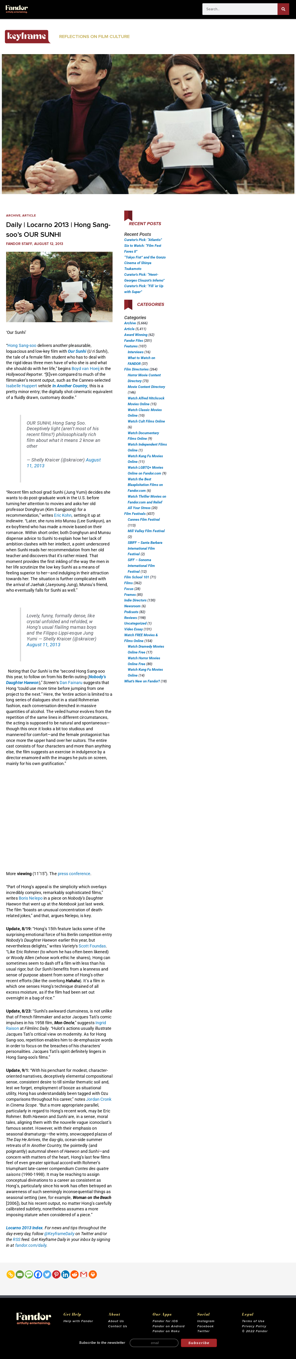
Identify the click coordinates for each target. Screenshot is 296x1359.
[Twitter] (47, 1274)
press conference (74, 873)
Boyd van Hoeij (85, 368)
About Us (116, 1321)
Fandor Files (133, 341)
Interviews (135, 352)
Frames (130, 595)
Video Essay (133, 629)
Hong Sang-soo (21, 345)
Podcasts (131, 612)
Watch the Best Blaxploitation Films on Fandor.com (145, 485)
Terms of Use (253, 1321)
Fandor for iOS (165, 1321)
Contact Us (117, 1326)
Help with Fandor (78, 1321)
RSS (16, 1239)
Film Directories (136, 369)
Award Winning (135, 335)
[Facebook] (38, 1274)
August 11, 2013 (43, 644)
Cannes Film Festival (144, 519)
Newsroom (132, 606)
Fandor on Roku (166, 1331)
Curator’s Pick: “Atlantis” (143, 240)
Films (128, 583)
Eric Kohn (63, 515)
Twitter (203, 1331)
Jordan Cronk (98, 1099)
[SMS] (29, 1274)
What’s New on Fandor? (142, 681)
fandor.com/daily (31, 1245)
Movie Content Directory (146, 387)
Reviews (130, 618)
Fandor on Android (169, 1326)
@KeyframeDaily (59, 1233)
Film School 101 (136, 577)
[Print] (93, 1274)
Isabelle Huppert (22, 385)
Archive (13, 215)
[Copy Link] (11, 1274)
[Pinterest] (56, 1274)
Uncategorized (135, 623)
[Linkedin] (65, 1274)
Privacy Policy (254, 1326)
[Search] (283, 9)
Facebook (205, 1326)
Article (30, 215)
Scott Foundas (92, 945)
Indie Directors (135, 600)
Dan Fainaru (71, 682)
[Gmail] (84, 1274)
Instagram (206, 1321)
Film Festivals (135, 514)
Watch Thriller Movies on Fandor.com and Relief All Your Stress (147, 502)
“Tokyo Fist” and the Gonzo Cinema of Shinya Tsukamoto (145, 263)
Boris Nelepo (31, 898)
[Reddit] (74, 1274)
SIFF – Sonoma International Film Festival (141, 566)
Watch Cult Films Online (146, 421)
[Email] (20, 1274)
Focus (128, 589)
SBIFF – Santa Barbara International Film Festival (145, 548)
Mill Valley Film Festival (146, 531)
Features (131, 346)
